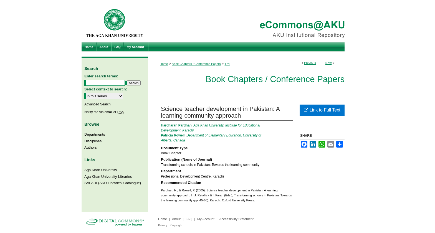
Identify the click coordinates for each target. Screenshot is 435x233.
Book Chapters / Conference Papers (196, 63)
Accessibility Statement (236, 219)
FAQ (189, 219)
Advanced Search (97, 104)
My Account (205, 219)
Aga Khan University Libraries (108, 176)
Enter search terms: (101, 76)
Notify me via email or (104, 112)
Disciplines (93, 141)
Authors (90, 147)
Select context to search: (105, 89)
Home (164, 63)
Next (328, 63)
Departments (94, 134)
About (176, 219)
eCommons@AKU (250, 21)
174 (226, 63)
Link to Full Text (322, 110)
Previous (310, 63)
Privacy (162, 225)
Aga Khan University (100, 170)
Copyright (176, 225)
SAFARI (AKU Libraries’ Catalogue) (112, 183)
